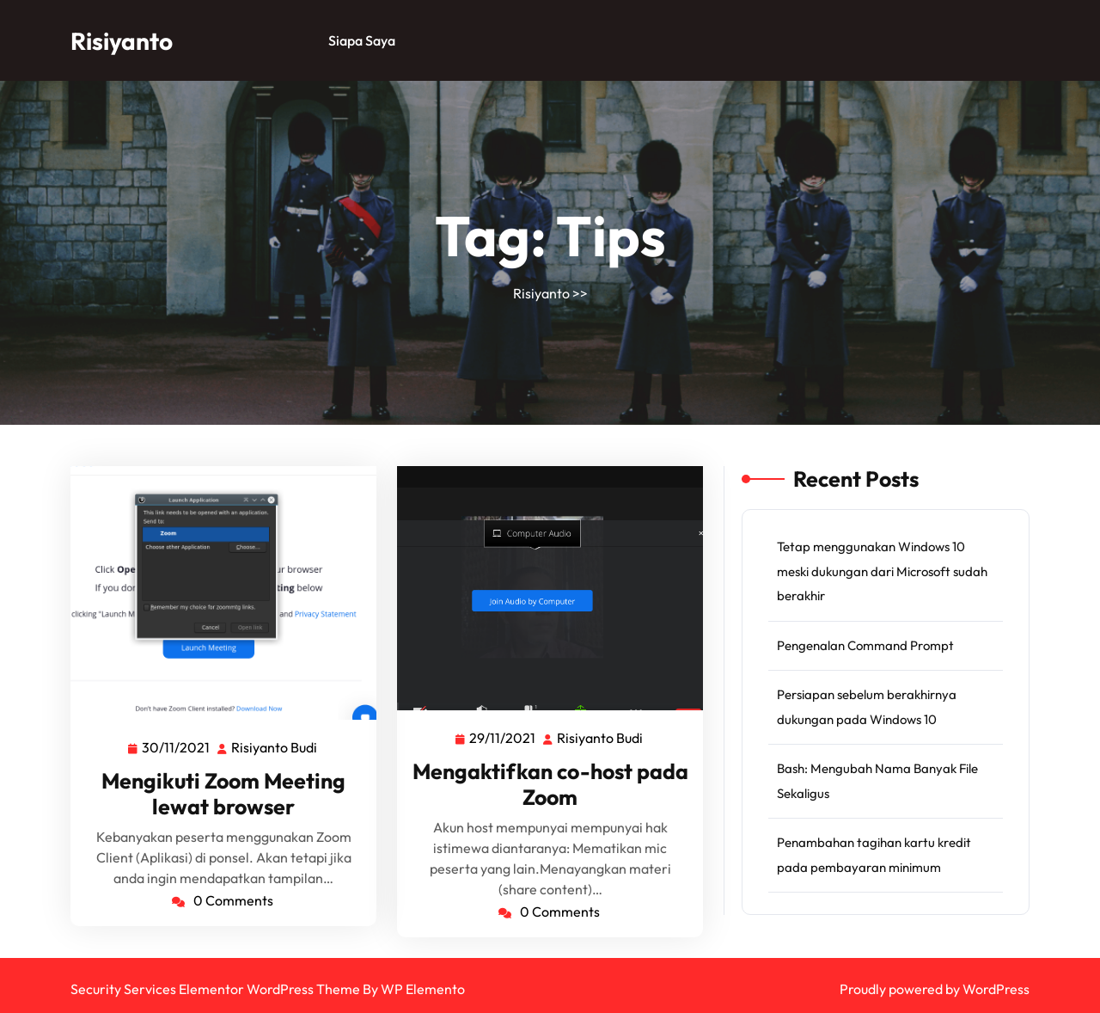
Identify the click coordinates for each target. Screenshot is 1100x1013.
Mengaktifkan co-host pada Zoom (550, 784)
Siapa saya (361, 40)
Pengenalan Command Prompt (865, 645)
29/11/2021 (503, 737)
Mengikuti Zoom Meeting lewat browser (223, 793)
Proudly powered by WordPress (935, 989)
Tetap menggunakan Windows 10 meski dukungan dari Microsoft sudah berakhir (882, 571)
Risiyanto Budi (275, 747)
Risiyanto (121, 41)
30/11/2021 (176, 746)
